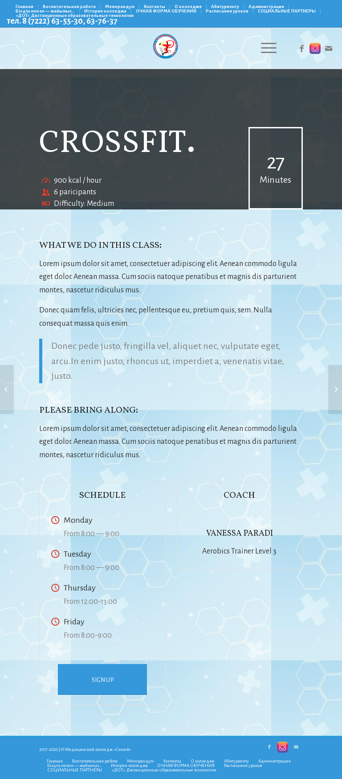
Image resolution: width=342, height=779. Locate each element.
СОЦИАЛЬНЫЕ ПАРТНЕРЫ (287, 10)
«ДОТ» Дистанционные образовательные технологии (75, 15)
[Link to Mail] (328, 48)
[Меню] (264, 49)
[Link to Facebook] (302, 48)
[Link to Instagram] (315, 48)
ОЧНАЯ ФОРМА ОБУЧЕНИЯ (166, 10)
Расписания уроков (227, 10)
